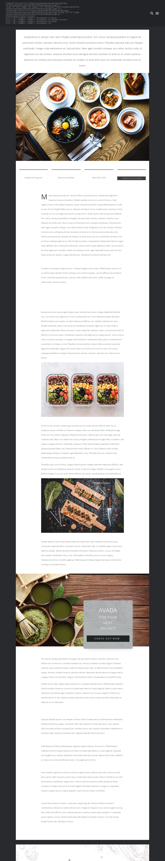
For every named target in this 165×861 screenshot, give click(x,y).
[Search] (152, 13)
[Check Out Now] (108, 638)
